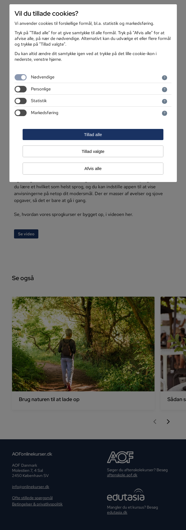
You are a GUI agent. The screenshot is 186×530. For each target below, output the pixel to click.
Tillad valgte (93, 151)
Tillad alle (93, 134)
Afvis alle (93, 168)
